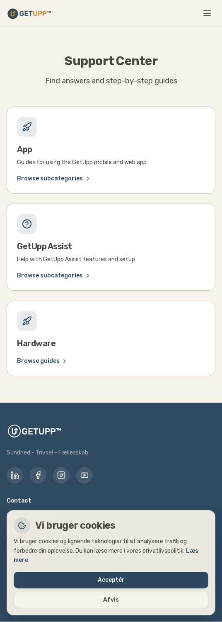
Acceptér (111, 579)
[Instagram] (61, 475)
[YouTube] (84, 475)
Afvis (111, 599)
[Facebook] (38, 475)
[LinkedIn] (15, 475)
